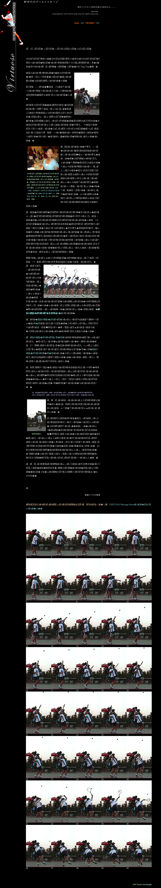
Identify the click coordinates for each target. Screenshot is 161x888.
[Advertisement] (127, 41)
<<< (82, 23)
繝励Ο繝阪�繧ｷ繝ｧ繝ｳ (49, 319)
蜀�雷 (37, 323)
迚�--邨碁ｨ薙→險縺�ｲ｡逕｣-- (38, 196)
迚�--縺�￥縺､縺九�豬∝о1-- (45, 193)
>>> (97, 23)
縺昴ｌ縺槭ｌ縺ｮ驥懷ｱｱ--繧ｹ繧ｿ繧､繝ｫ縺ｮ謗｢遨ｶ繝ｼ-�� (43, 190)
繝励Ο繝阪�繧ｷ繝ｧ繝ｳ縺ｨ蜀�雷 (46, 337)
